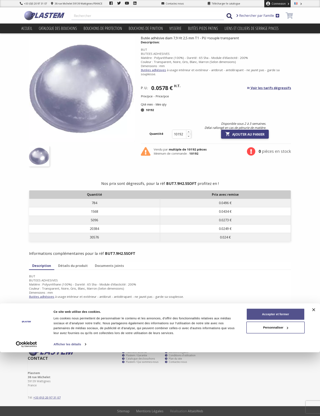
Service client (131, 349)
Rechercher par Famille (257, 15)
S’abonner (284, 313)
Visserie (175, 28)
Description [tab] (41, 265)
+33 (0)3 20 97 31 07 (33, 3)
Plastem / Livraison (177, 349)
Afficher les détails (67, 408)
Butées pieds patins (203, 28)
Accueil (26, 28)
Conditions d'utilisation (180, 355)
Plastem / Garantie (134, 355)
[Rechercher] (147, 16)
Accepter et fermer (275, 378)
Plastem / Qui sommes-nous (140, 362)
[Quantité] (179, 134)
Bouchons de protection (102, 28)
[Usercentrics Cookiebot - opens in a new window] (26, 408)
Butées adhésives (153, 70)
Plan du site (173, 358)
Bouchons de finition (146, 28)
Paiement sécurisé (134, 352)
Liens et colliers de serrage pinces (251, 28)
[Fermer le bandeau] (313, 373)
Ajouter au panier (244, 134)
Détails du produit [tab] (73, 265)
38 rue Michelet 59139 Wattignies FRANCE (76, 3)
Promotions (31, 38)
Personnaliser (275, 391)
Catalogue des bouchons (58, 28)
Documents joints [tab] (109, 265)
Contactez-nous (176, 362)
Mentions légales (176, 352)
